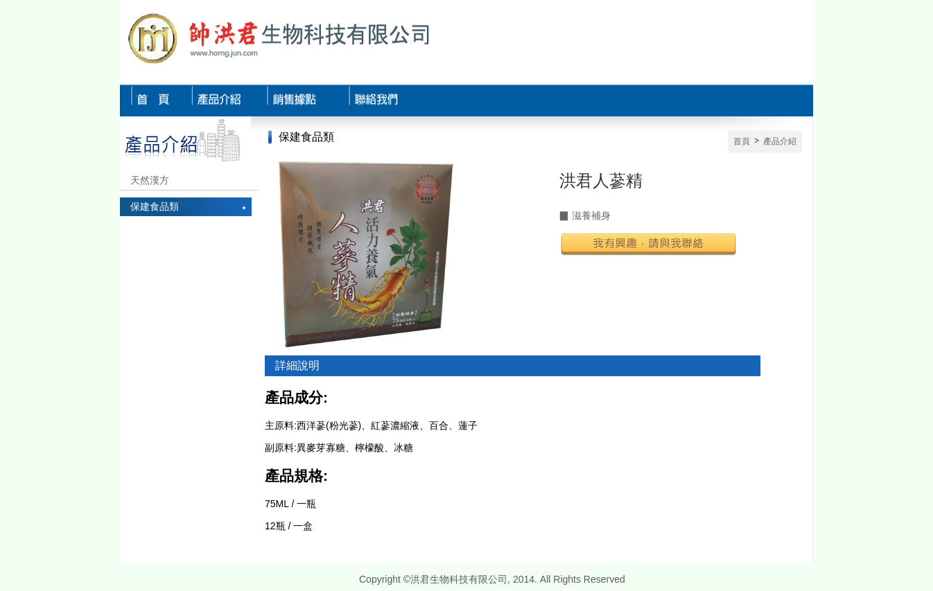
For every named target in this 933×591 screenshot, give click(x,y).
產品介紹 (779, 141)
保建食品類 (154, 206)
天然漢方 (149, 180)
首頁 (741, 141)
